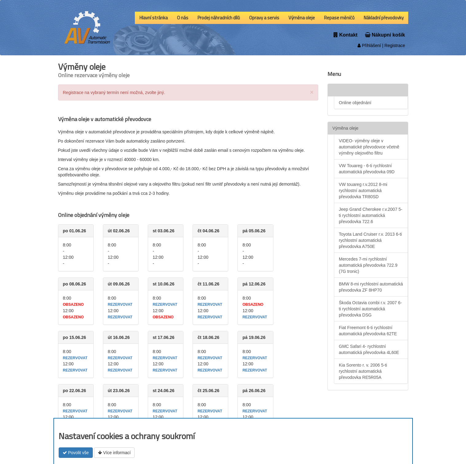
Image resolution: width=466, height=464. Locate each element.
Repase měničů (339, 17)
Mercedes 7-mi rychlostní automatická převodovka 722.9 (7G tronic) (368, 265)
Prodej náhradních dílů (219, 17)
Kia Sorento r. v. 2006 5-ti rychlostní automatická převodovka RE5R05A (363, 371)
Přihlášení (369, 45)
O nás (182, 17)
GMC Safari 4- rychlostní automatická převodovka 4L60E (369, 349)
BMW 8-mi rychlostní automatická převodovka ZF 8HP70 (371, 287)
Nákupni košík (385, 34)
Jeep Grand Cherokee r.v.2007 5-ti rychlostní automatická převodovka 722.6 (370, 215)
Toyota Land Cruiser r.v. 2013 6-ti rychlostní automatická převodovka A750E (370, 240)
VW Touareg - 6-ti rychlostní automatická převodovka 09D (366, 168)
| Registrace (393, 45)
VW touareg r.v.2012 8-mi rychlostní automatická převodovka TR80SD (363, 190)
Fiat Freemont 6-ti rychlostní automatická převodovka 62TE (368, 330)
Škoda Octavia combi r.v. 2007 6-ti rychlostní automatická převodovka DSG (370, 308)
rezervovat (120, 304)
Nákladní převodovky (384, 17)
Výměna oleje (301, 17)
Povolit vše (76, 452)
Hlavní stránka (153, 17)
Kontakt (346, 34)
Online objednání (355, 102)
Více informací (114, 452)
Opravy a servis (264, 17)
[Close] (312, 92)
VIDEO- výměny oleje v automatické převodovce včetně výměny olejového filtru (369, 146)
